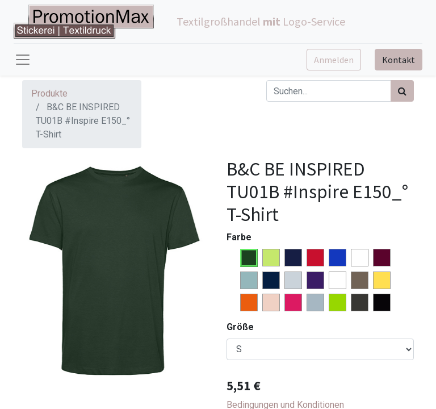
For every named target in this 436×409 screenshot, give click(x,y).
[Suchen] (402, 91)
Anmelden (334, 59)
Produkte (49, 93)
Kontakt (398, 59)
